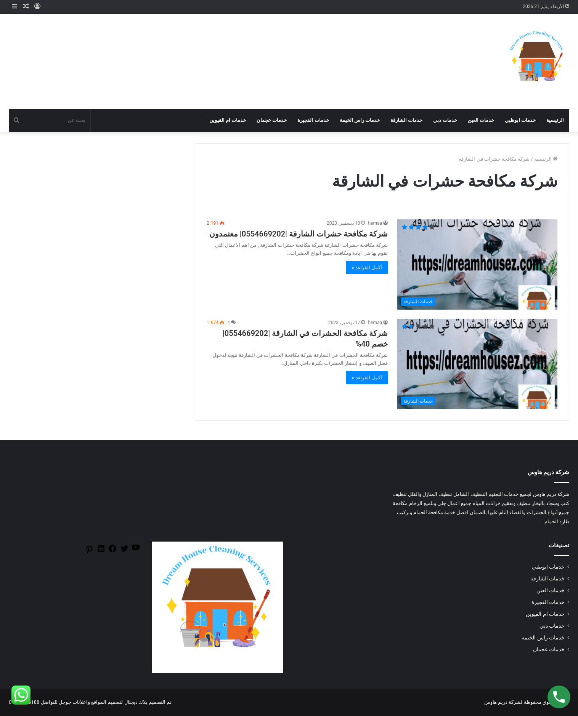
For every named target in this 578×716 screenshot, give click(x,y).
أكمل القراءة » (367, 267)
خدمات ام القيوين (227, 120)
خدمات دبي (445, 120)
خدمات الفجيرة (313, 120)
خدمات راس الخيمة (360, 120)
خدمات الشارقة (406, 120)
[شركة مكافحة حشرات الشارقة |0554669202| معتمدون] (477, 264)
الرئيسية (555, 120)
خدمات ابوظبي (520, 120)
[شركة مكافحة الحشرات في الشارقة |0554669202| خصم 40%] (477, 364)
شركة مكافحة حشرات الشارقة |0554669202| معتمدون (298, 233)
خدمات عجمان (272, 120)
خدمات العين (481, 120)
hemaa (375, 223)
